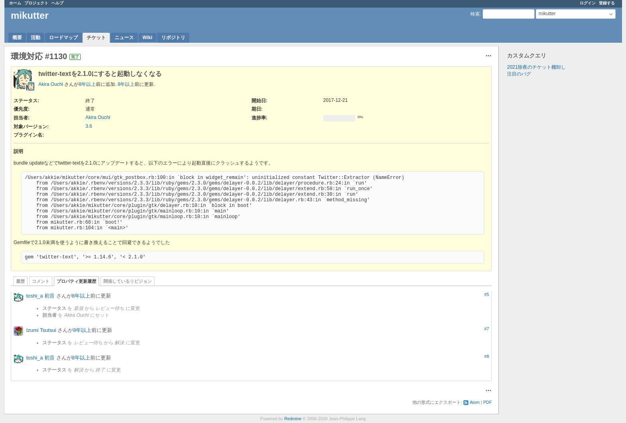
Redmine (292, 418)
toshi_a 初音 (40, 296)
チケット (96, 37)
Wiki (148, 37)
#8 (486, 356)
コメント (41, 281)
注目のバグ (519, 74)
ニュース (124, 37)
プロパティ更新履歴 (76, 281)
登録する (607, 3)
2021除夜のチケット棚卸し (536, 67)
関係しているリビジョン (127, 281)
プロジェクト (36, 3)
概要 (17, 37)
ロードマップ (63, 37)
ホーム (15, 3)
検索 (475, 14)
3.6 (88, 126)
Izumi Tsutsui (41, 330)
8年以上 (87, 84)
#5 (486, 294)
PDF (487, 402)
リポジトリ (173, 37)
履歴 (20, 281)
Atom (474, 402)
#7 (486, 328)
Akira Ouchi (50, 84)
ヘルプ (57, 3)
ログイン (588, 3)
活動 (35, 37)
